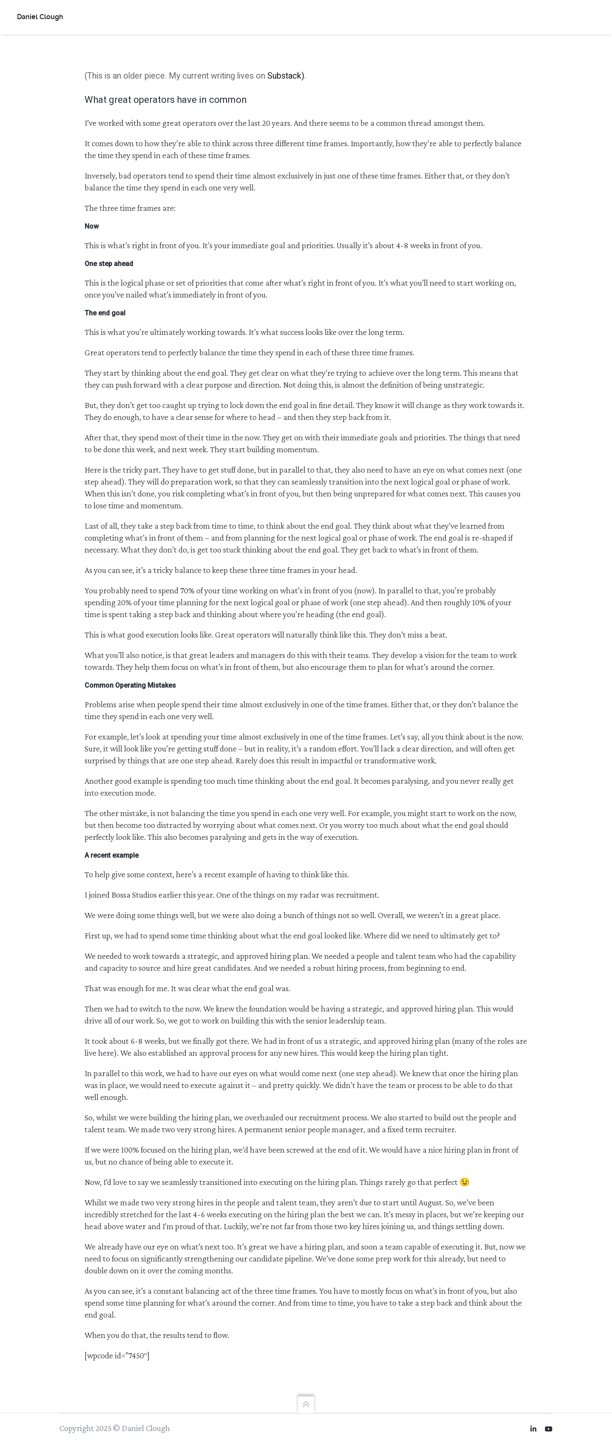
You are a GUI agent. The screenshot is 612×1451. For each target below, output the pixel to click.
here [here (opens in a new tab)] (106, 1053)
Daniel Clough (40, 17)
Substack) (285, 76)
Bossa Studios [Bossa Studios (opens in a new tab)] (134, 895)
